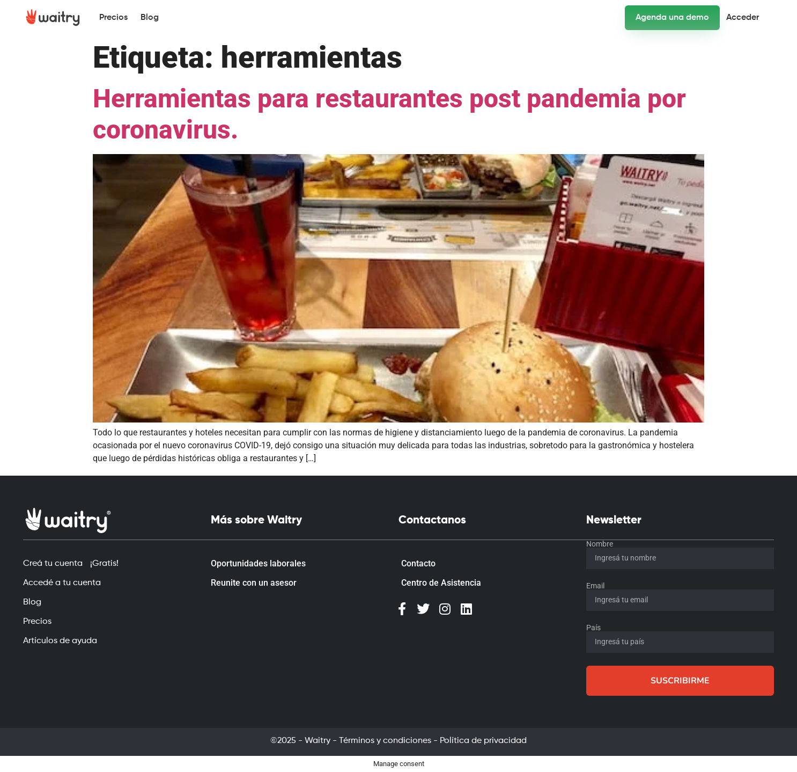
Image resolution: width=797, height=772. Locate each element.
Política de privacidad (483, 741)
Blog (150, 17)
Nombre (599, 544)
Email (595, 585)
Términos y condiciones (385, 741)
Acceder (742, 17)
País (593, 627)
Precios (113, 17)
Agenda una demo (672, 17)
